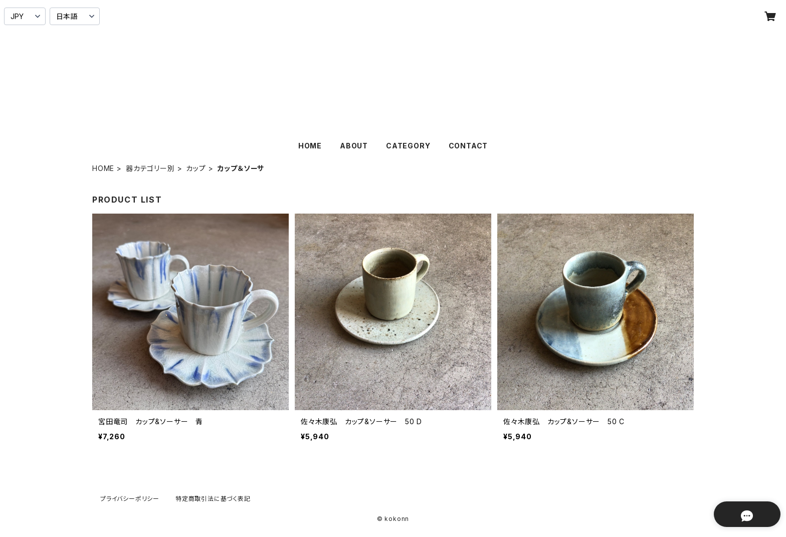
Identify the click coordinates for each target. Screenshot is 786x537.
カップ (196, 168)
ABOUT (354, 145)
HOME (310, 145)
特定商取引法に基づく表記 (213, 498)
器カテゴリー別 (150, 168)
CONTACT (468, 145)
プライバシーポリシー (129, 498)
